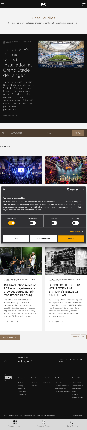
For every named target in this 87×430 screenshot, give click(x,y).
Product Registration (62, 386)
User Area (58, 383)
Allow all (71, 238)
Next (84, 337)
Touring (20, 386)
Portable (21, 383)
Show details (75, 231)
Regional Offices (77, 386)
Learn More (8, 115)
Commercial (22, 391)
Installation (21, 388)
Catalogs (34, 383)
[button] (10, 337)
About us (75, 394)
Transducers (22, 394)
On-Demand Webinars (62, 391)
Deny (16, 238)
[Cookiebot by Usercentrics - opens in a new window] (69, 190)
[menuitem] (78, 415)
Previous (75, 337)
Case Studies (47, 383)
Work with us (76, 388)
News (74, 391)
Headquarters (76, 383)
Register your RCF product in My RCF (70, 360)
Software (34, 386)
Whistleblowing (77, 397)
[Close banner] (83, 190)
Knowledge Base (60, 388)
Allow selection (43, 238)
